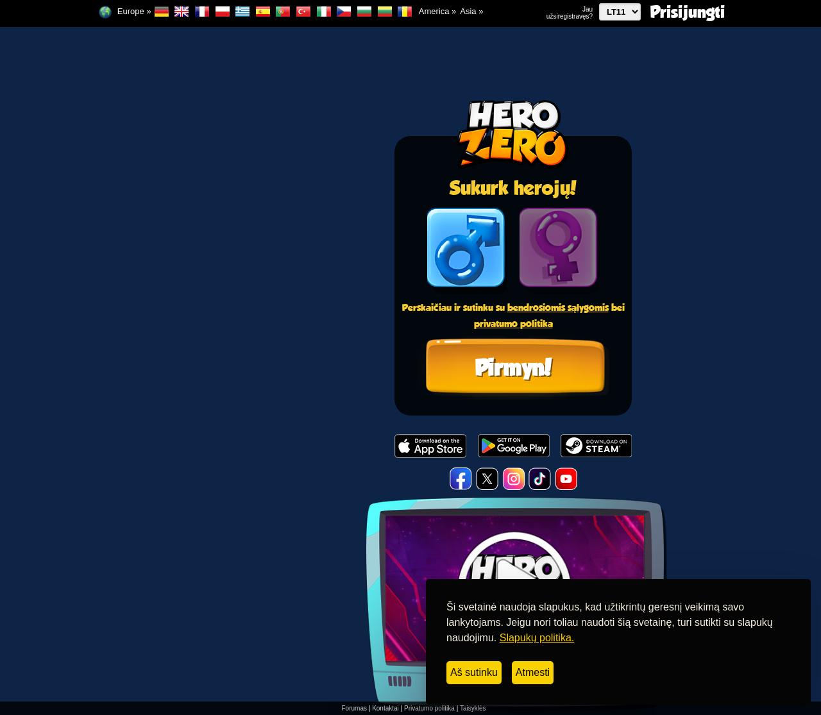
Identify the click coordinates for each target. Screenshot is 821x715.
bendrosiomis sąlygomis (558, 307)
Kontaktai (385, 708)
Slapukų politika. (537, 637)
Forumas (354, 708)
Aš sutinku (474, 672)
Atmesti (533, 672)
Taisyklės (473, 708)
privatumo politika (513, 323)
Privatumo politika (429, 708)
